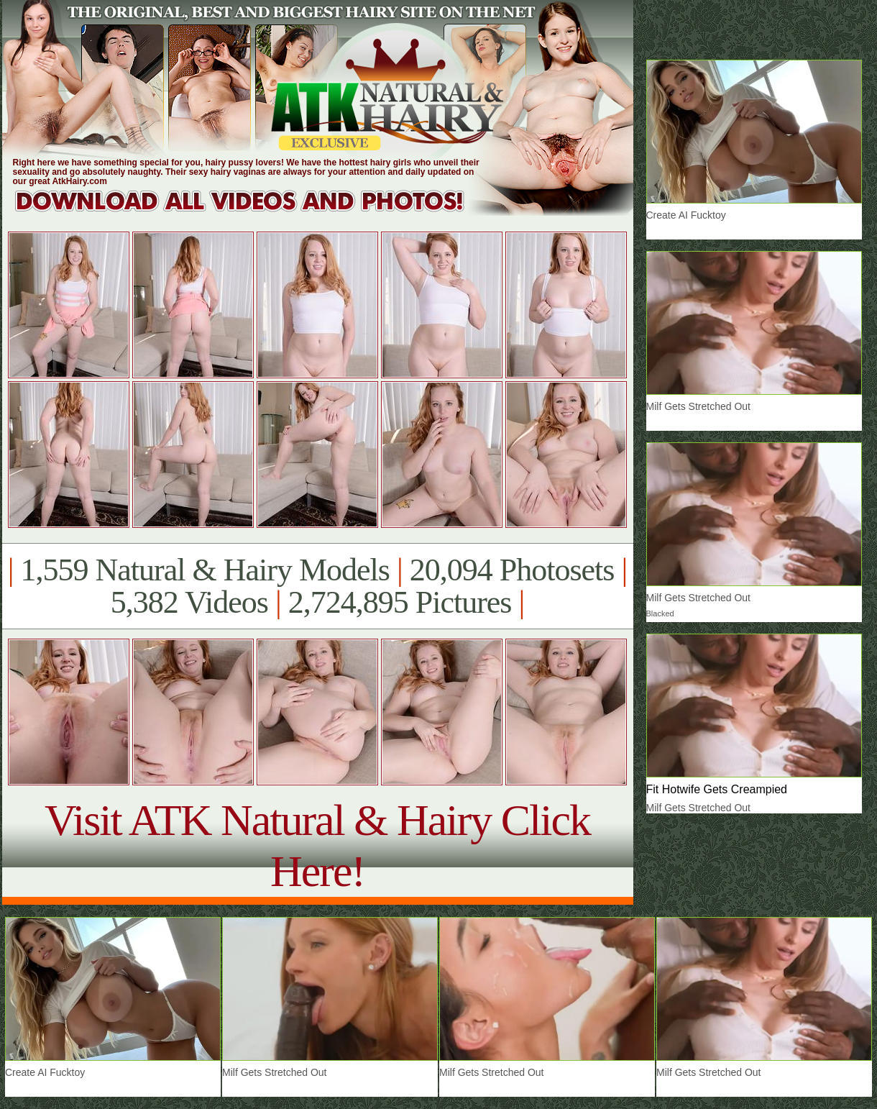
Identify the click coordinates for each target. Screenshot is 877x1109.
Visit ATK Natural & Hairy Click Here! (317, 845)
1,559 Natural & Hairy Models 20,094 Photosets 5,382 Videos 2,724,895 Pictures (317, 586)
